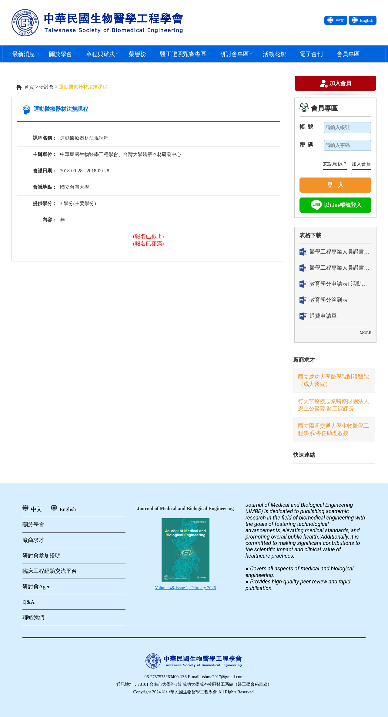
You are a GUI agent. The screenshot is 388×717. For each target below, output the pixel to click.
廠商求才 (304, 360)
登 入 (335, 185)
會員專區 (348, 54)
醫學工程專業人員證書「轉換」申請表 (335, 252)
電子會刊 (311, 54)
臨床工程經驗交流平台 (49, 571)
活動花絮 (274, 54)
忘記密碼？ (335, 164)
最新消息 (23, 54)
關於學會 (60, 54)
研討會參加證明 (41, 556)
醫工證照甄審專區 (183, 54)
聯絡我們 (33, 617)
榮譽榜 (137, 54)
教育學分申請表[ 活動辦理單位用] (335, 284)
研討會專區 (234, 54)
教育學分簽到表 (323, 300)
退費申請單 (318, 316)
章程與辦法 (100, 54)
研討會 (46, 86)
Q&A (28, 602)
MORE (365, 332)
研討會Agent (37, 586)
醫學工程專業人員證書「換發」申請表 (335, 268)
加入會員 (340, 84)
